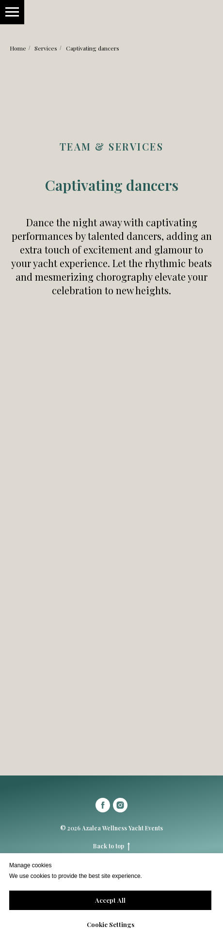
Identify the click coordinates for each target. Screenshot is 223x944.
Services (45, 48)
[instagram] (120, 805)
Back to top (111, 846)
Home (18, 48)
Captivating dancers (92, 48)
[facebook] (103, 805)
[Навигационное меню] (12, 12)
